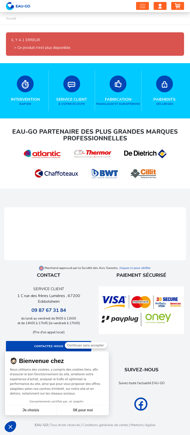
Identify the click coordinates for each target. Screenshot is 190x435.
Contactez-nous (48, 346)
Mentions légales (143, 425)
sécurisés (165, 91)
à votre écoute (72, 91)
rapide (25, 91)
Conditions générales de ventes (105, 425)
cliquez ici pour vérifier (134, 268)
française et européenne (118, 91)
